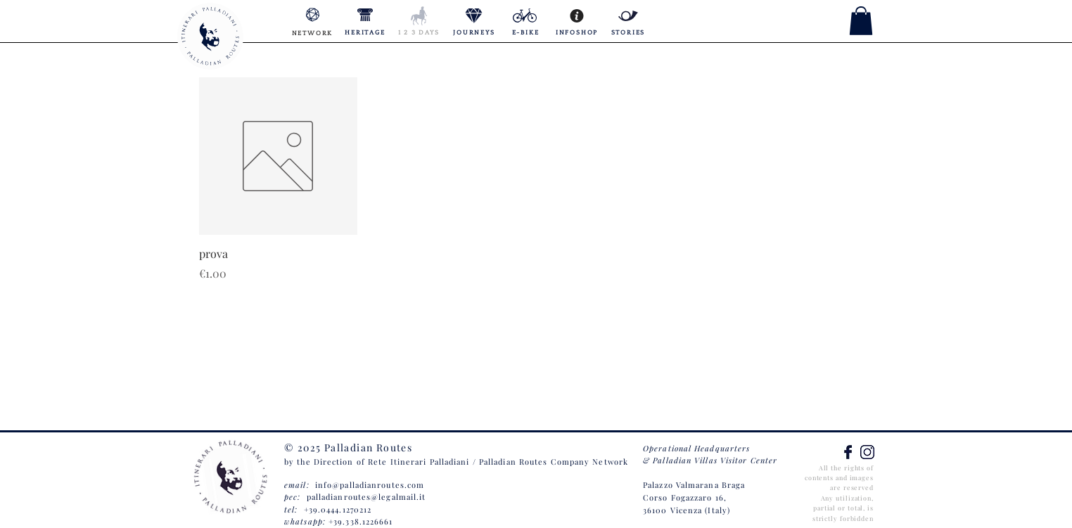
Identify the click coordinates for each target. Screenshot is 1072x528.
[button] (861, 20)
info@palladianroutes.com (369, 484)
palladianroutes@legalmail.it (366, 496)
